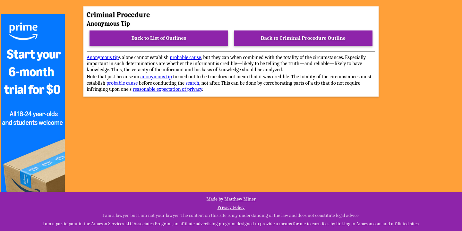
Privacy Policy (230, 207)
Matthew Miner (240, 199)
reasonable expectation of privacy (167, 89)
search (193, 83)
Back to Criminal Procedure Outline (303, 38)
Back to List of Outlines (159, 38)
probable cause (185, 57)
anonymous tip (156, 77)
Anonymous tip (103, 57)
